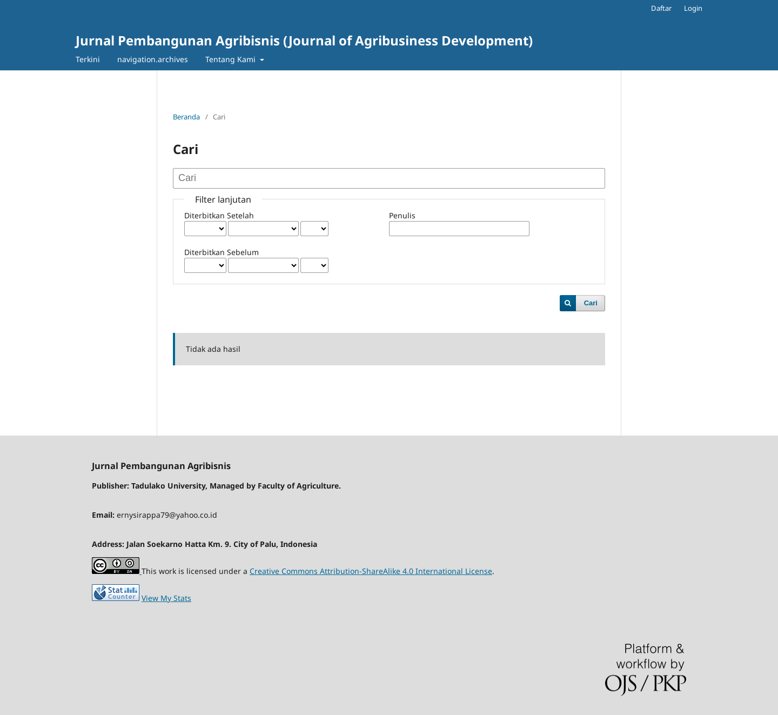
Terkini (88, 59)
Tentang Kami (231, 59)
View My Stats (166, 598)
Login (693, 8)
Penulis (402, 215)
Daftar (661, 8)
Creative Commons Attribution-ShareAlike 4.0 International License (371, 571)
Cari (591, 303)
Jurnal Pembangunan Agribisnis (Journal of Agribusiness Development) (304, 40)
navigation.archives (152, 59)
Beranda (186, 117)
